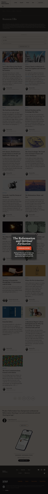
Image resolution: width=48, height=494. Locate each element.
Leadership (20, 481)
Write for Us (27, 473)
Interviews (5, 278)
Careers (26, 481)
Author (13, 11)
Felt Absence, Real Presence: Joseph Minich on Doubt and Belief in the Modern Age (11, 153)
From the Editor (7, 322)
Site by (5, 490)
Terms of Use (34, 481)
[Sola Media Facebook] (45, 470)
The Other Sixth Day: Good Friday (11, 238)
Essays (4, 64)
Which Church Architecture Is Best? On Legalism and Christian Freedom (35, 68)
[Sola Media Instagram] (41, 470)
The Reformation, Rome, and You (34, 196)
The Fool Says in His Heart (10, 110)
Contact (20, 473)
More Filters (24, 46)
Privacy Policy (43, 481)
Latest (15, 2)
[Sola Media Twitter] (45, 473)
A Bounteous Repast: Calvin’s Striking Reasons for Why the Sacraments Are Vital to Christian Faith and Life (34, 324)
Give (33, 2)
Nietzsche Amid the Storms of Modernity (11, 196)
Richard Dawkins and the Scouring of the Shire (33, 111)
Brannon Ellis (9, 87)
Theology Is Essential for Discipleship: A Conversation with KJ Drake (11, 282)
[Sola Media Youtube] (39, 470)
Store (29, 469)
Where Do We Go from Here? (34, 280)
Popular (21, 2)
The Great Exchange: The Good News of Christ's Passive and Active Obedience (35, 153)
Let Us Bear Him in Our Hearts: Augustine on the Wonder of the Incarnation (12, 68)
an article (12, 244)
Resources (8, 11)
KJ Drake (10, 299)
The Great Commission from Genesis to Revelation (11, 371)
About (27, 2)
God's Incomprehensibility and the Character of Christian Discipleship (34, 239)
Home (3, 11)
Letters (4, 319)
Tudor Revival (28, 76)
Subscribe (40, 2)
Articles (4, 149)
